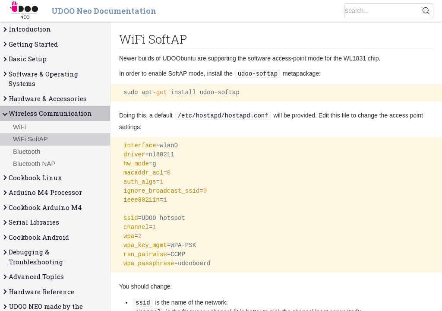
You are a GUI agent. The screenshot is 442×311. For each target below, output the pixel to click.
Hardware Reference (38, 292)
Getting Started (30, 44)
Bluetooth (26, 151)
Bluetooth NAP (34, 163)
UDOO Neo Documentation (103, 11)
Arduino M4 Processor (42, 192)
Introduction (26, 29)
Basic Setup (24, 59)
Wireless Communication (47, 113)
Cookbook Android (35, 237)
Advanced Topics (33, 277)
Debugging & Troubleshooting (32, 256)
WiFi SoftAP (30, 139)
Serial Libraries (30, 222)
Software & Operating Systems (40, 78)
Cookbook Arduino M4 (42, 208)
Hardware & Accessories (44, 99)
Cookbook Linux (32, 178)
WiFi (19, 126)
